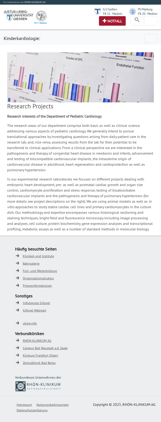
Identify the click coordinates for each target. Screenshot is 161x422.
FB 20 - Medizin (147, 13)
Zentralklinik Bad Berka (39, 363)
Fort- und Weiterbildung (40, 271)
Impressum (24, 405)
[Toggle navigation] (137, 20)
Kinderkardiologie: (22, 38)
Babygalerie (31, 263)
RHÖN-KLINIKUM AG (37, 341)
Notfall (114, 21)
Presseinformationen (37, 286)
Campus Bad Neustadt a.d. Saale (45, 348)
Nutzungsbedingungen (52, 405)
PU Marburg (145, 9)
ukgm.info (30, 323)
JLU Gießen (110, 9)
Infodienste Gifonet (36, 303)
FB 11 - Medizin (112, 13)
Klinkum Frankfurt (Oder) (40, 355)
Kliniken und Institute (38, 256)
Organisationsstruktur (38, 278)
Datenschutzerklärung (32, 410)
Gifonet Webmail (34, 310)
